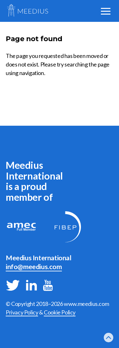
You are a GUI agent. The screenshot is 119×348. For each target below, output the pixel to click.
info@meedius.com (34, 267)
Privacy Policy (22, 312)
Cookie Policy (60, 312)
